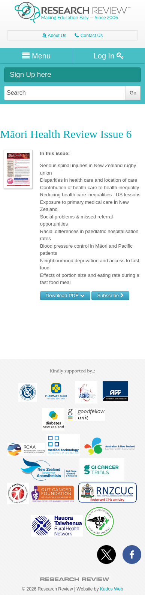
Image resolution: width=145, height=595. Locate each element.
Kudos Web (111, 589)
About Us (54, 35)
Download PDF (65, 295)
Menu (36, 55)
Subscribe (110, 295)
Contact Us (89, 35)
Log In (109, 55)
